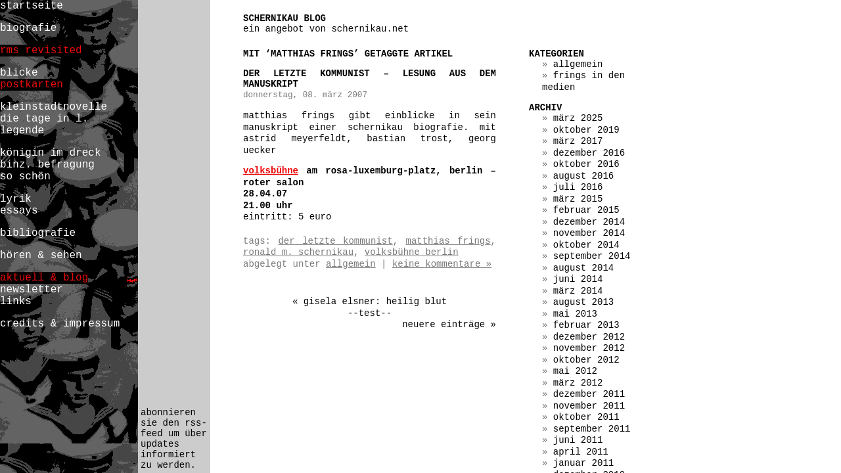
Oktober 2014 (586, 245)
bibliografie (38, 233)
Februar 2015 (586, 210)
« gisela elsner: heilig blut (369, 301)
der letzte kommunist (335, 241)
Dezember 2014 (589, 222)
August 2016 (583, 176)
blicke (19, 73)
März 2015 (578, 199)
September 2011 (592, 429)
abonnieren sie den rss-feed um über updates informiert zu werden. (174, 438)
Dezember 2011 (589, 394)
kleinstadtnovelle (53, 107)
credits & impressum (60, 324)
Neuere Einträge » (449, 324)
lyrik (16, 199)
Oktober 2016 (586, 164)
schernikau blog (284, 18)
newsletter (31, 290)
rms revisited (41, 50)
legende (22, 131)
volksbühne (270, 171)
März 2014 (578, 291)
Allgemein (351, 264)
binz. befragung (47, 165)
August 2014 (583, 268)
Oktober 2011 (586, 417)
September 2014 (592, 256)
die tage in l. (44, 119)
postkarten (31, 85)
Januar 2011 (583, 463)
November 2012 (589, 348)
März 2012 (578, 383)
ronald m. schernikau (298, 252)
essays (19, 211)
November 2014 (589, 233)
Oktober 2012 (586, 360)
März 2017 (578, 141)
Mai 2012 (575, 371)
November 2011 (589, 406)
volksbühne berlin (412, 252)
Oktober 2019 (586, 130)
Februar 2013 (586, 325)
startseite (31, 6)
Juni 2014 (578, 279)
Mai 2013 (575, 314)
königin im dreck (50, 153)
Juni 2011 (578, 440)
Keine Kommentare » (441, 264)
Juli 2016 (578, 187)
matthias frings (448, 241)
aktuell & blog (44, 278)
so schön (25, 177)
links (16, 301)
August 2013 (583, 302)
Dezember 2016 (589, 153)
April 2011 (580, 452)
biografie (28, 28)
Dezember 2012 (589, 337)
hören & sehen (41, 255)
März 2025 (578, 118)
